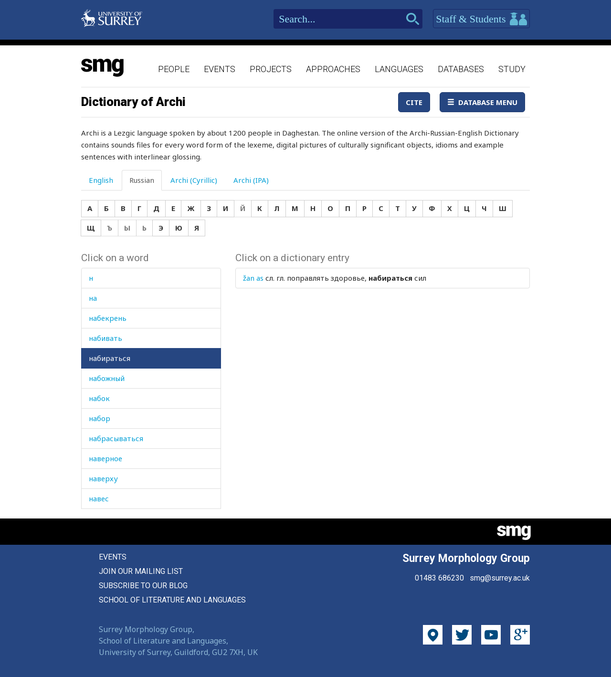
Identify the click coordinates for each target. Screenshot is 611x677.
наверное (105, 458)
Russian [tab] (141, 180)
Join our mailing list (141, 571)
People (174, 69)
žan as (253, 278)
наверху (103, 478)
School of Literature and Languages (172, 599)
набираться (109, 358)
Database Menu (482, 102)
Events (219, 69)
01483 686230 (439, 577)
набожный (107, 378)
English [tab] (101, 180)
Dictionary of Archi (133, 102)
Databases (461, 69)
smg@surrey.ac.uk (500, 577)
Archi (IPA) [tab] (251, 180)
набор (99, 418)
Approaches (333, 69)
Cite (414, 102)
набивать (105, 338)
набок (99, 398)
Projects (271, 69)
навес (99, 498)
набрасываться (116, 438)
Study (512, 69)
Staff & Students (481, 19)
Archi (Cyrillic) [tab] (193, 180)
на (93, 298)
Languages (399, 69)
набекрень (107, 318)
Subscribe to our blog (143, 585)
